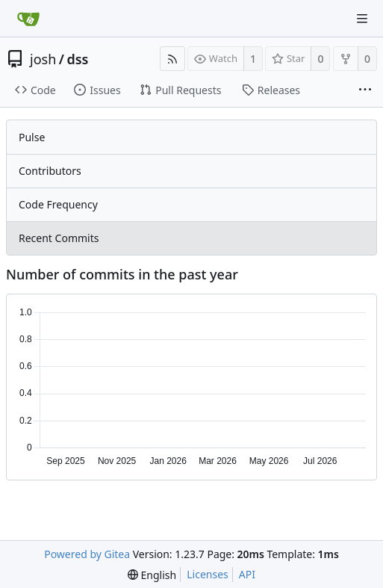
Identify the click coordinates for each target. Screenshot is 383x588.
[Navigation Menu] (362, 18)
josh (43, 59)
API (247, 574)
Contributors (50, 171)
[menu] (152, 575)
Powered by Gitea (87, 554)
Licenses (207, 574)
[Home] (28, 18)
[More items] (365, 90)
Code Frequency (58, 204)
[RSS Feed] (172, 58)
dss (77, 59)
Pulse (32, 137)
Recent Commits (59, 238)
